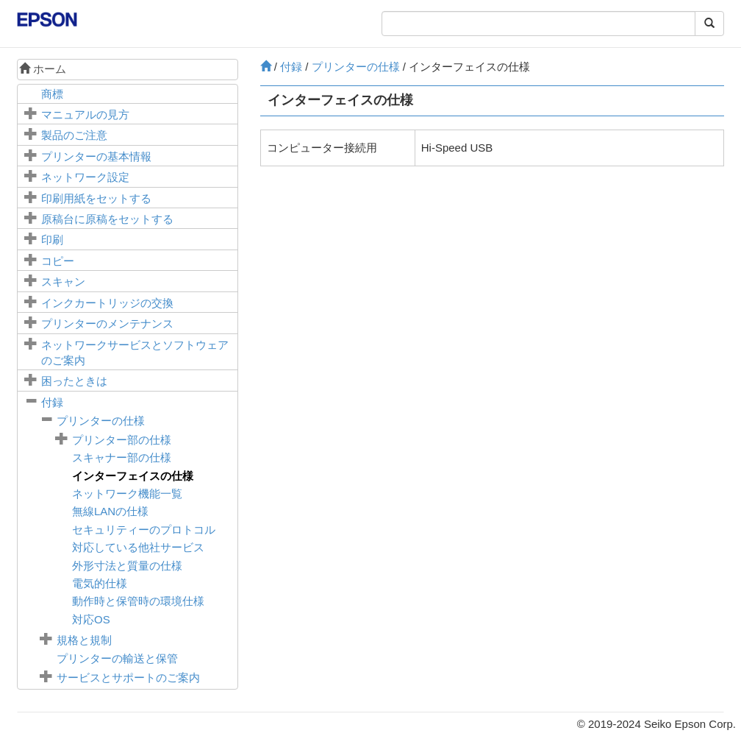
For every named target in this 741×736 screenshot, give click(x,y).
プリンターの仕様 (101, 420)
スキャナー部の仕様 (121, 457)
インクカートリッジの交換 (107, 303)
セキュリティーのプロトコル (143, 529)
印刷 (52, 239)
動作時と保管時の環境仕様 (138, 601)
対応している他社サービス (138, 547)
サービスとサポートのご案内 (128, 677)
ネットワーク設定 (85, 177)
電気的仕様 (99, 583)
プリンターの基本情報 (96, 156)
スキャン (63, 281)
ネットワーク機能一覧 (127, 493)
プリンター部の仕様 (121, 440)
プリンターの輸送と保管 (117, 658)
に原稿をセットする (107, 219)
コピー (57, 261)
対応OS (91, 619)
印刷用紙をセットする (96, 198)
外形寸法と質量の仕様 (127, 565)
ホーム (42, 69)
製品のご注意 (74, 135)
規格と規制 (84, 640)
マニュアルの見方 (85, 114)
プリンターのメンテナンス (107, 323)
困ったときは (74, 381)
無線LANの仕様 (110, 511)
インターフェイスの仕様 (132, 476)
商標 (52, 94)
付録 (52, 402)
